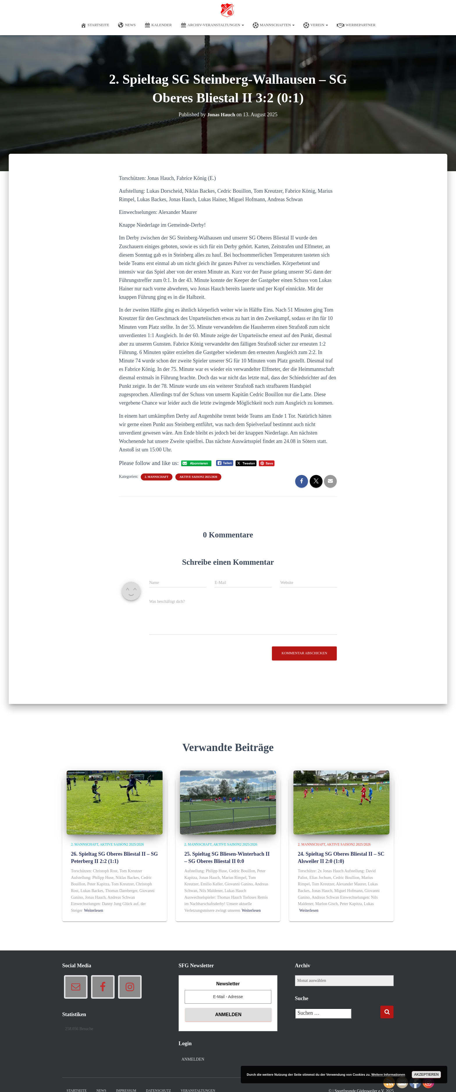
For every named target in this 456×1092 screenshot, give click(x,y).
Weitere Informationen (388, 1074)
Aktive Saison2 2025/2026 (198, 476)
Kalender (158, 25)
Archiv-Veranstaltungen (212, 25)
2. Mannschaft (157, 476)
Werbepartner (356, 25)
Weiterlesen (93, 910)
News (127, 25)
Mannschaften (274, 25)
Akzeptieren (426, 1075)
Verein (315, 25)
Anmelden (192, 1059)
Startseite (95, 25)
